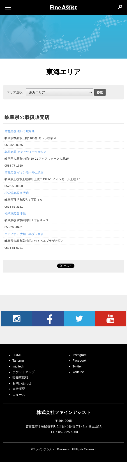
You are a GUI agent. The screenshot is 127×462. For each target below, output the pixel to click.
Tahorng (18, 360)
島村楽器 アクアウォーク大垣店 (25, 152)
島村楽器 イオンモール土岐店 (24, 172)
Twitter (79, 318)
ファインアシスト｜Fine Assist (63, 7)
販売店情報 (20, 377)
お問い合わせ (21, 383)
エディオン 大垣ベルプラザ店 (24, 234)
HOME (17, 355)
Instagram (16, 318)
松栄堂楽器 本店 (15, 213)
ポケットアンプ (23, 372)
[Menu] (8, 7)
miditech (18, 366)
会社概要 (18, 389)
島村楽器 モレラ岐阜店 (20, 131)
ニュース (18, 394)
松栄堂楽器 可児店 (17, 193)
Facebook (47, 318)
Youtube (110, 318)
